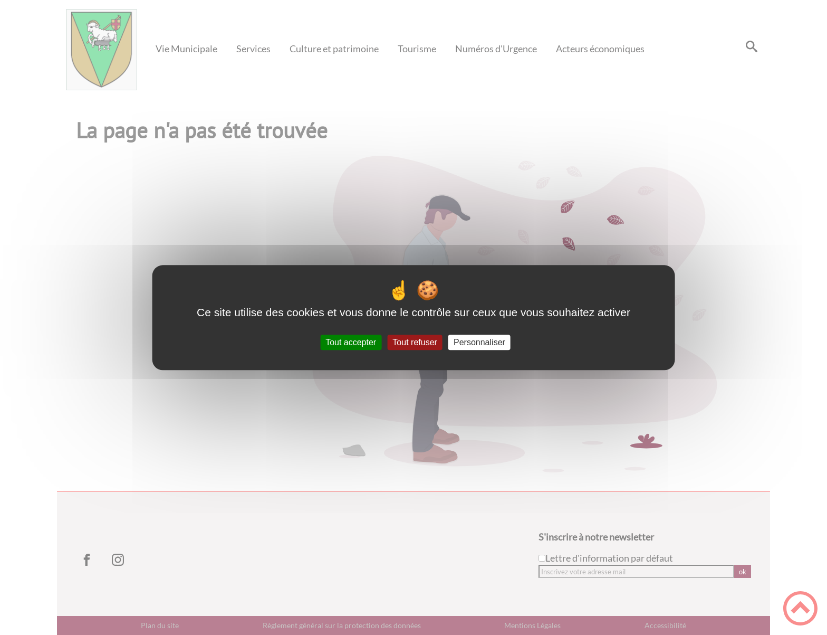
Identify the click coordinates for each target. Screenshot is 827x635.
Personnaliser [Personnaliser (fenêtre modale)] (479, 342)
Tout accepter (350, 342)
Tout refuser (414, 342)
